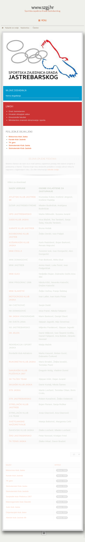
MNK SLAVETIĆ (17, 291)
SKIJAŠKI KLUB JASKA (20, 384)
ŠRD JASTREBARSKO (20, 435)
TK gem (9, 481)
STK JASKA (15, 390)
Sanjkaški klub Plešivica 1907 (19, 496)
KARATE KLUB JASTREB (21, 228)
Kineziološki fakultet (17, 117)
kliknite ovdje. (53, 169)
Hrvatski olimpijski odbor (19, 114)
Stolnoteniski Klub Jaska (16, 486)
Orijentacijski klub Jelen (16, 512)
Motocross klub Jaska (15, 470)
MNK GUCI (14, 273)
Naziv (8, 465)
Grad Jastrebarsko (17, 111)
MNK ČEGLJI (15, 251)
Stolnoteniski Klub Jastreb (17, 491)
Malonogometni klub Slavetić (18, 502)
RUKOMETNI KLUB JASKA (22, 361)
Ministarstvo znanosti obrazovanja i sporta (27, 120)
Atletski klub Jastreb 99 (16, 517)
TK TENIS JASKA (17, 441)
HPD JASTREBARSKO (20, 214)
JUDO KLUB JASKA (19, 219)
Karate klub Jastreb (14, 475)
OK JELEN (14, 332)
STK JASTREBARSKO (20, 398)
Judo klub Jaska (13, 507)
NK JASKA (14, 316)
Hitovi (58, 465)
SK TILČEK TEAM (18, 379)
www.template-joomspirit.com (84, 531)
